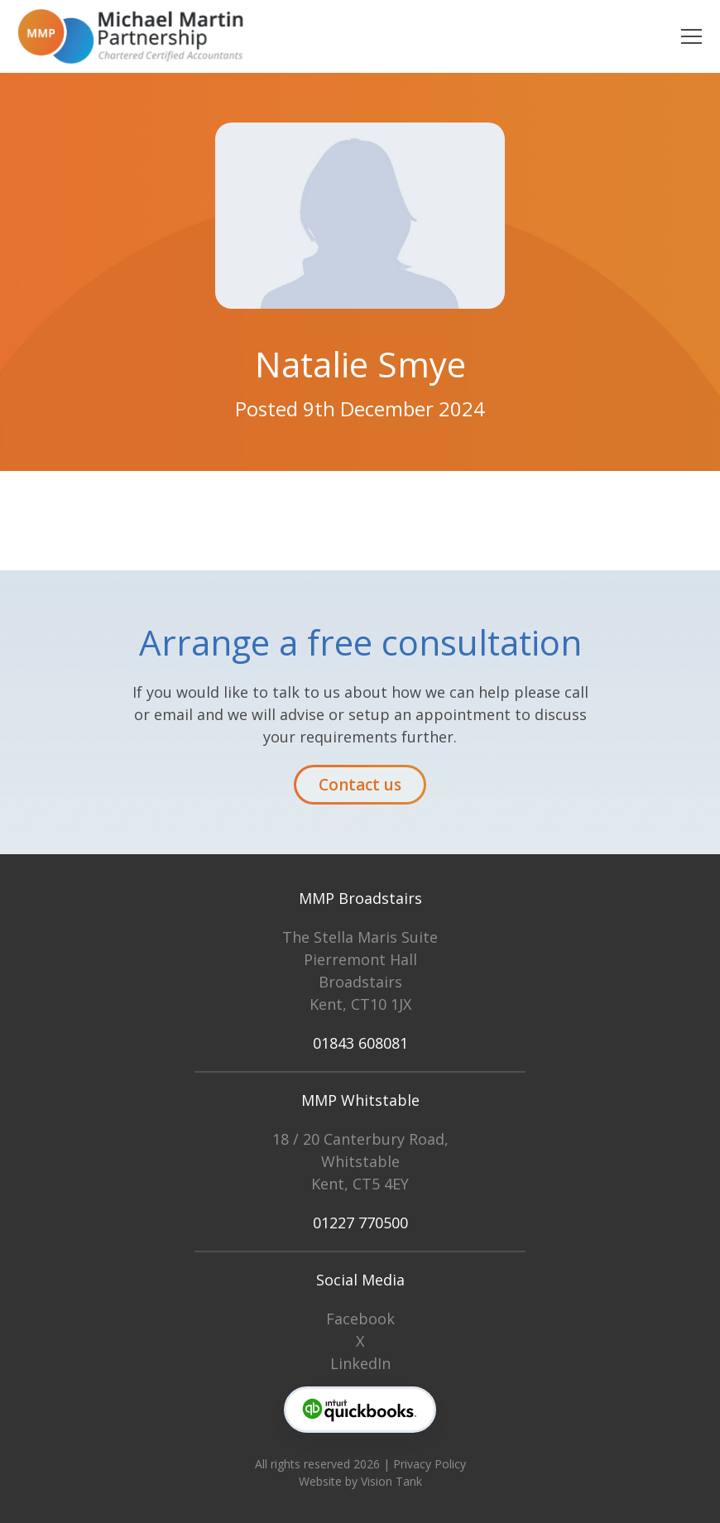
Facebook (360, 1318)
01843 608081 (360, 1043)
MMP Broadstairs (360, 898)
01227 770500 (360, 1222)
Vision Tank (391, 1481)
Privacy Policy (429, 1464)
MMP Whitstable (360, 1100)
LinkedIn (360, 1363)
